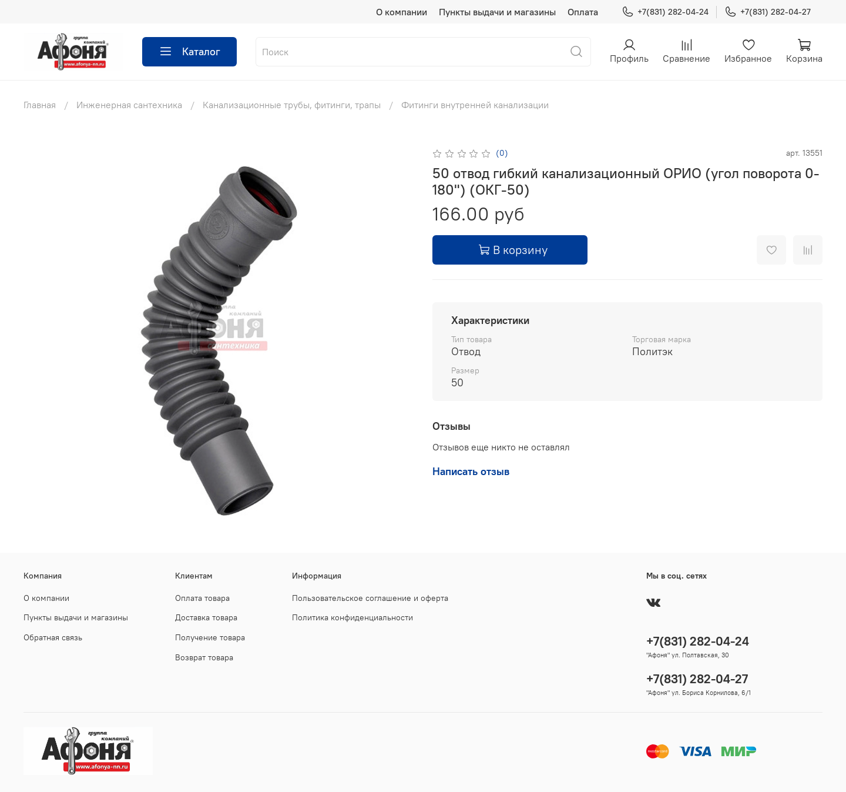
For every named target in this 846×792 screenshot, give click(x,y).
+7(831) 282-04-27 (767, 12)
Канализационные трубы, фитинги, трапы (292, 105)
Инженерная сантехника (129, 105)
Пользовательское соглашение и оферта (370, 598)
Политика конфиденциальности (352, 617)
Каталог (189, 52)
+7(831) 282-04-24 (665, 12)
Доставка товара (206, 617)
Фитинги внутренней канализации (475, 105)
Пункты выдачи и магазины (497, 12)
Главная (40, 105)
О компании (401, 12)
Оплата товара (202, 598)
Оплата (583, 12)
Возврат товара (204, 657)
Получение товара (210, 637)
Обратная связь (53, 637)
